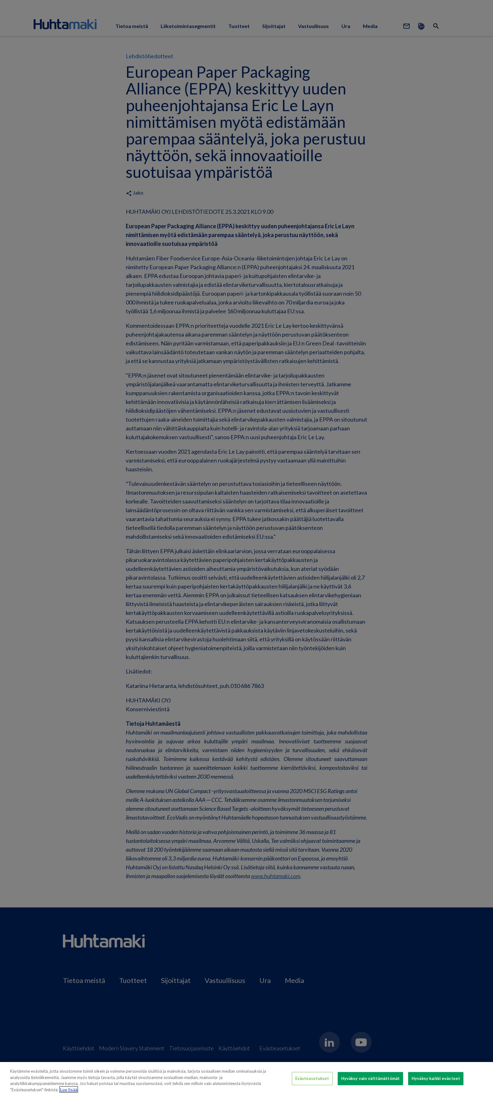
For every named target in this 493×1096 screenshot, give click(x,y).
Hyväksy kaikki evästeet (436, 1081)
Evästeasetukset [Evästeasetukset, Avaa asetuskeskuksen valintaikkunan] (312, 1081)
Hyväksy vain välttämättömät (370, 1081)
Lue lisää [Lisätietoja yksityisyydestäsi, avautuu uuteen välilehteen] (68, 1092)
